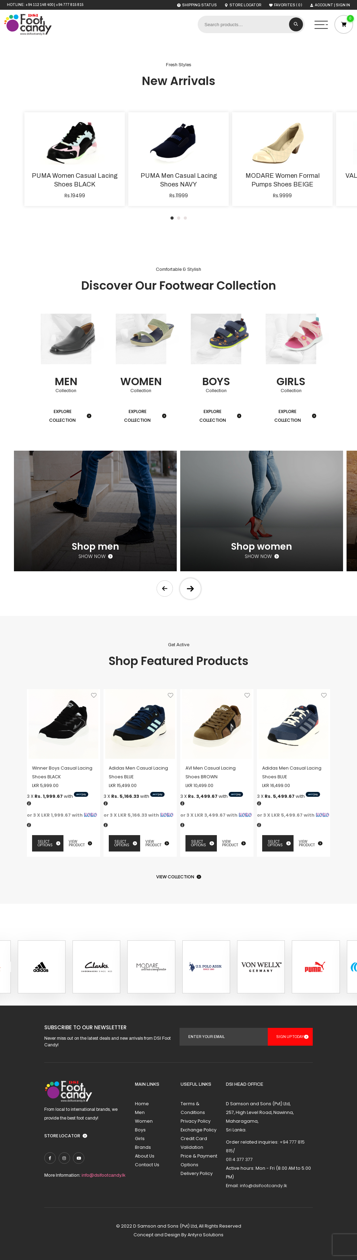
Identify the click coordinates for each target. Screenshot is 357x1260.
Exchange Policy (199, 1130)
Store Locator (62, 1136)
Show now (92, 556)
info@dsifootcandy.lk (104, 1175)
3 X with (57, 796)
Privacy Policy (196, 1121)
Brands (143, 1147)
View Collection (175, 877)
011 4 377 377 (239, 1159)
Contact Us (147, 1165)
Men (140, 1112)
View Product (77, 843)
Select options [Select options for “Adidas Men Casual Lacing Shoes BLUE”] (121, 843)
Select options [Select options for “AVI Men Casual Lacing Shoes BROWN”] (198, 843)
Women (144, 1121)
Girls (140, 1138)
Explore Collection (62, 415)
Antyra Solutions (205, 1235)
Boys (140, 1130)
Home (142, 1104)
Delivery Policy (197, 1173)
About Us (144, 1156)
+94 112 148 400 (39, 5)
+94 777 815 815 (69, 5)
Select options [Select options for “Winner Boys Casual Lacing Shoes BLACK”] (45, 843)
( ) (285, 5)
